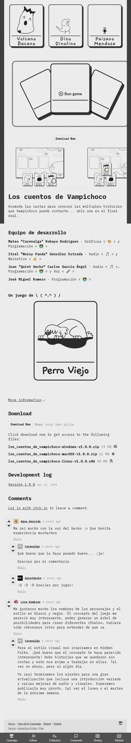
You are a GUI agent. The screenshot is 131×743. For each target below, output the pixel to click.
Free (41, 728)
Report (47, 723)
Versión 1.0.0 (21, 484)
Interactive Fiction (27, 728)
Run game (70, 93)
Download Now (65, 139)
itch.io (11, 723)
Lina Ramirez (30, 602)
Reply (17, 539)
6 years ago (52, 521)
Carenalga (32, 546)
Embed (57, 723)
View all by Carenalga (29, 723)
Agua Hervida (30, 521)
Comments (76, 738)
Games (12, 728)
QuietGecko (33, 578)
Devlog (98, 738)
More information (26, 400)
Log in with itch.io (28, 508)
